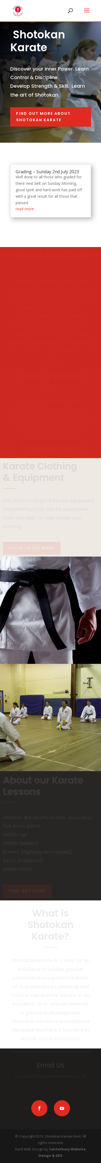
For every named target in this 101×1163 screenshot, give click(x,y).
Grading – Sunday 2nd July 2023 (47, 172)
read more (25, 208)
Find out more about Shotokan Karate (43, 117)
